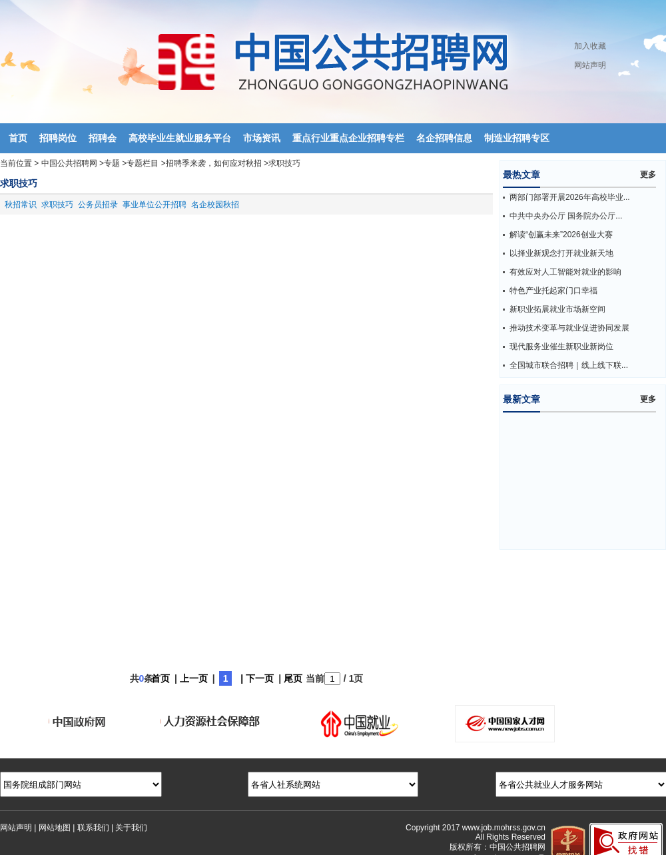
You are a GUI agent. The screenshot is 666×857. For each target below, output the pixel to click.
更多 (648, 174)
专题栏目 (143, 163)
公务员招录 (98, 204)
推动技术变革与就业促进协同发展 (569, 328)
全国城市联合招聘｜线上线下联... (568, 365)
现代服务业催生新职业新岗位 (561, 346)
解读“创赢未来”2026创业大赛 (561, 234)
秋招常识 (21, 204)
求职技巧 (284, 163)
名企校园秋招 (215, 204)
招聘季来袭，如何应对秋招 (214, 163)
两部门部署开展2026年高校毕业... (569, 197)
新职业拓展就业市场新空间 (557, 309)
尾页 (293, 678)
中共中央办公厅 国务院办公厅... (565, 216)
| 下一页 (257, 678)
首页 (160, 678)
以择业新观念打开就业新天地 (561, 253)
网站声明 (590, 65)
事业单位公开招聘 (154, 204)
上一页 (194, 678)
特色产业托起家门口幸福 (553, 290)
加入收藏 (590, 46)
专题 (112, 163)
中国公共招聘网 (69, 163)
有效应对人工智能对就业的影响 (565, 272)
